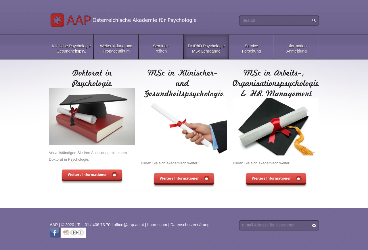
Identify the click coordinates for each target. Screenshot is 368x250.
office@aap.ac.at (129, 224)
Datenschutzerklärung (190, 224)
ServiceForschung (251, 48)
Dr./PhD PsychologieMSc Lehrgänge (206, 48)
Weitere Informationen (88, 174)
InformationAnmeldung (296, 48)
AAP (124, 20)
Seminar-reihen (161, 48)
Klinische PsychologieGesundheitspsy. (71, 48)
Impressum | (158, 224)
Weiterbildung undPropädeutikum (116, 48)
